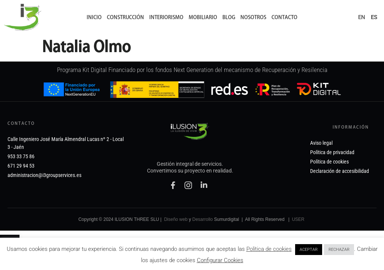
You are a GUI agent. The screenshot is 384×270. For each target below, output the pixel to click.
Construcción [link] (125, 17)
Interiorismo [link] (166, 17)
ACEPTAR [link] (309, 249)
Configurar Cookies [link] (220, 260)
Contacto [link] (284, 17)
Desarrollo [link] (202, 233)
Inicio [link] (94, 17)
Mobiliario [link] (203, 17)
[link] (22, 17)
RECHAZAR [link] (339, 249)
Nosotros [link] (253, 17)
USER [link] (298, 233)
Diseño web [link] (176, 233)
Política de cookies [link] (269, 249)
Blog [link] (228, 17)
